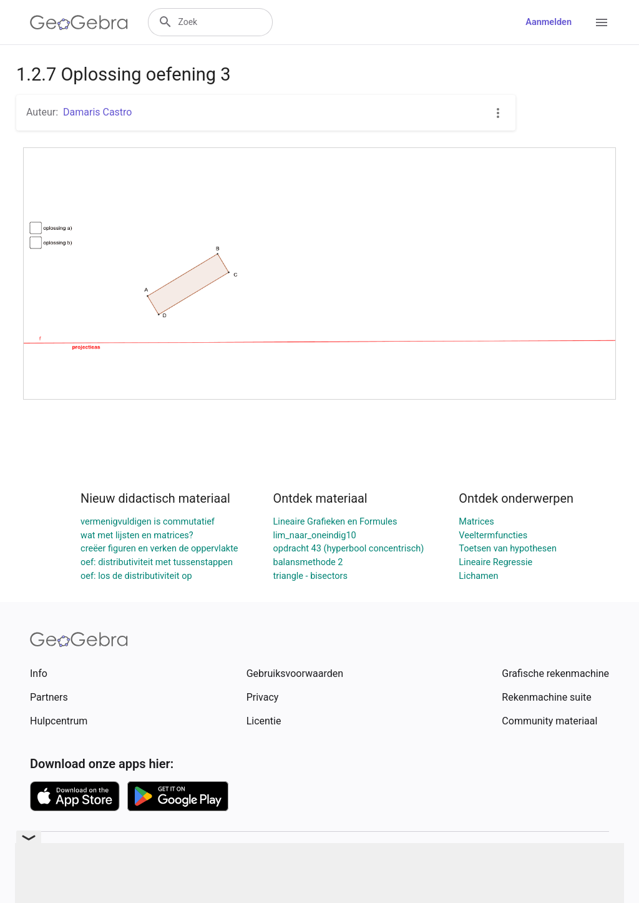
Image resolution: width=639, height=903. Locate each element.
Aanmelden (548, 22)
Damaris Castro (97, 112)
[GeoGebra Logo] (79, 22)
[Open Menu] (601, 22)
